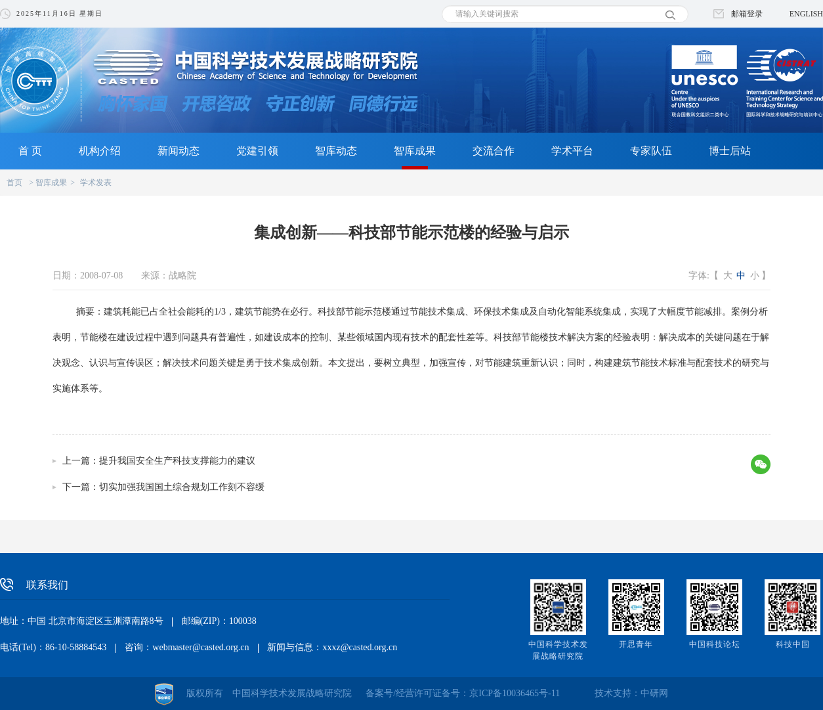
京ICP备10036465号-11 (514, 693)
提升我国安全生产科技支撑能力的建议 (177, 461)
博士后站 (730, 150)
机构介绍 (100, 150)
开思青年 (636, 644)
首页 (14, 182)
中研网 (654, 693)
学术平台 (572, 150)
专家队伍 (651, 150)
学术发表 (96, 182)
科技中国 (793, 644)
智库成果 (415, 150)
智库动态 (336, 150)
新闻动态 (179, 150)
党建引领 (257, 150)
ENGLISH (806, 13)
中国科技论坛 (714, 644)
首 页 (30, 150)
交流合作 (494, 150)
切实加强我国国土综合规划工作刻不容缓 (181, 487)
